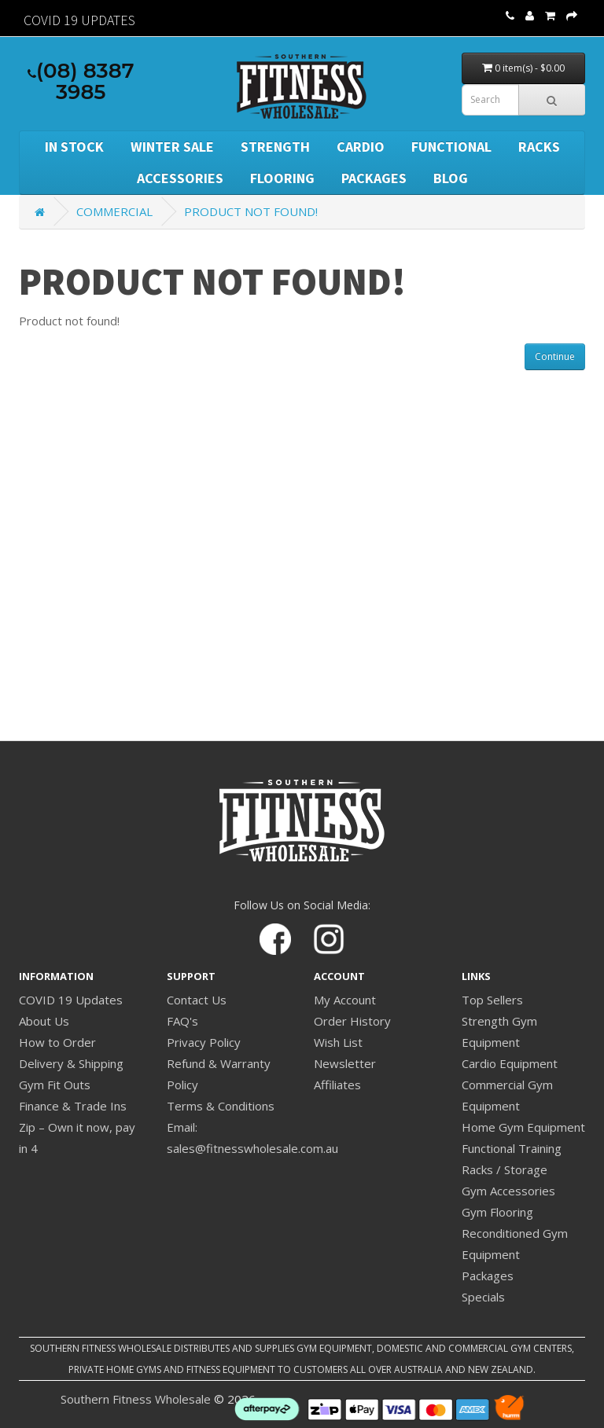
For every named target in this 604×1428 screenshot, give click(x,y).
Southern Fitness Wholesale (136, 1399)
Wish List (338, 1042)
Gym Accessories (508, 1191)
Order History (352, 1021)
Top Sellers (492, 1000)
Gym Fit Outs (54, 1084)
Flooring (282, 178)
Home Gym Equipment (523, 1127)
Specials (483, 1297)
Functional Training (512, 1148)
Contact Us (196, 1000)
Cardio (361, 147)
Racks (539, 147)
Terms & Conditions (220, 1106)
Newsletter (345, 1063)
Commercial (114, 211)
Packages (374, 178)
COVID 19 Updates (71, 1000)
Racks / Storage (504, 1169)
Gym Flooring (497, 1212)
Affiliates (337, 1084)
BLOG (450, 178)
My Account (345, 1000)
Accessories (180, 178)
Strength (275, 147)
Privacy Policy (204, 1042)
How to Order (57, 1042)
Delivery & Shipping (71, 1063)
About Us (44, 1021)
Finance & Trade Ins (73, 1106)
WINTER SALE (172, 147)
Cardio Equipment (510, 1063)
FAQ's (182, 1021)
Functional (451, 147)
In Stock (74, 147)
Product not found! (251, 211)
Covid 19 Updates (79, 20)
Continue (555, 356)
